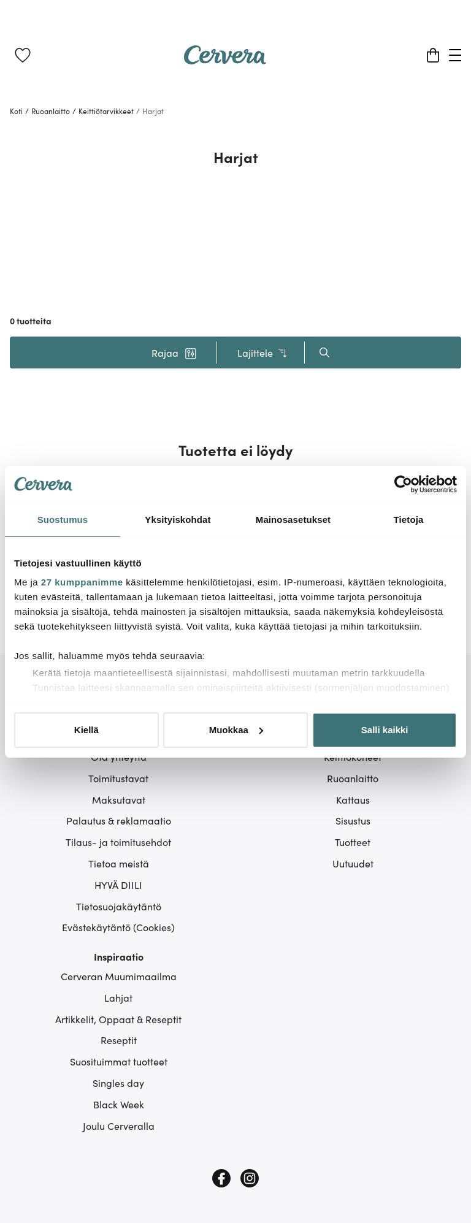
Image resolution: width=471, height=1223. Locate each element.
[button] (174, 352)
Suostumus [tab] (62, 519)
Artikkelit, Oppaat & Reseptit (118, 1019)
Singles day (118, 1082)
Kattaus (353, 799)
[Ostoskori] (433, 55)
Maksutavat (118, 799)
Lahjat (118, 997)
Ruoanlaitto (352, 778)
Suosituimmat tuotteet (118, 1061)
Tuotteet (352, 841)
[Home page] (225, 60)
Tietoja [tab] (409, 519)
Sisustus (352, 820)
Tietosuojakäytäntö (118, 906)
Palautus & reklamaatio (118, 820)
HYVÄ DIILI (118, 884)
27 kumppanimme (82, 582)
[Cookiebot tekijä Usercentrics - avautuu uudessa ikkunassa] (403, 484)
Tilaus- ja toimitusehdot (118, 841)
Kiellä (86, 730)
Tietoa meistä (118, 863)
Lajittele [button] (262, 353)
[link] (23, 55)
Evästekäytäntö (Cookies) (118, 927)
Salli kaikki (384, 730)
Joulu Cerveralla (119, 1125)
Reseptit (119, 1039)
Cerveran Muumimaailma (119, 976)
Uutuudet (352, 863)
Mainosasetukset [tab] (293, 519)
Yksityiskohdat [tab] (177, 519)
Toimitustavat (118, 778)
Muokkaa (236, 730)
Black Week (118, 1104)
